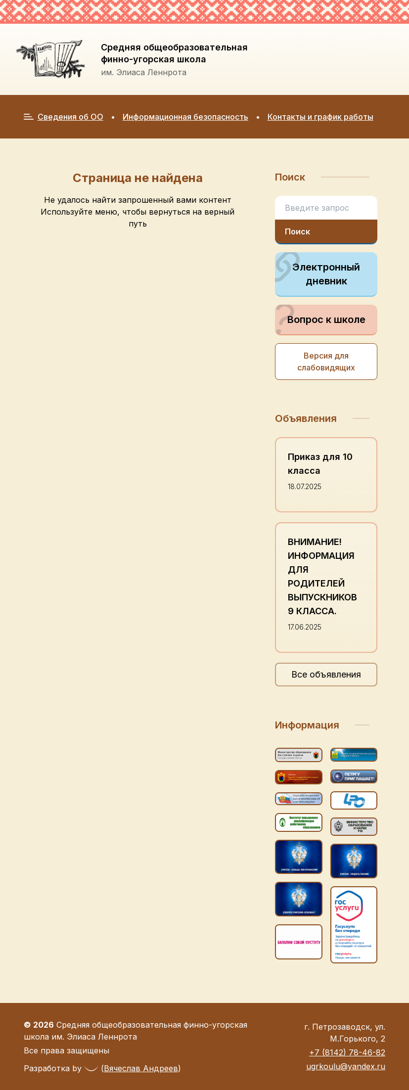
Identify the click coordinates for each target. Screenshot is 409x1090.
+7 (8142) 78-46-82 (347, 1052)
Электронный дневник (317, 269)
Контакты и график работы (320, 117)
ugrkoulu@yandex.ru (345, 1066)
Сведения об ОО (63, 117)
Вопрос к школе (320, 319)
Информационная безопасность (185, 117)
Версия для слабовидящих (326, 361)
